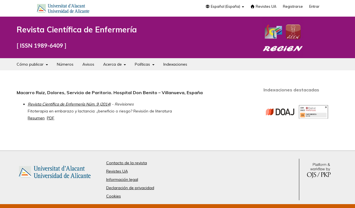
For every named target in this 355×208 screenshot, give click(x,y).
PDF (50, 117)
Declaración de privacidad (130, 187)
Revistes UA (263, 6)
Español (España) (223, 6)
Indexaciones (175, 64)
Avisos (88, 64)
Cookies (113, 196)
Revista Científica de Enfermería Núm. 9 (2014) (69, 104)
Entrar (314, 6)
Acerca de (113, 64)
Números (65, 64)
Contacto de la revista (126, 162)
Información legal (122, 179)
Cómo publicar (31, 64)
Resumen (36, 117)
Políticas (143, 64)
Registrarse (293, 6)
